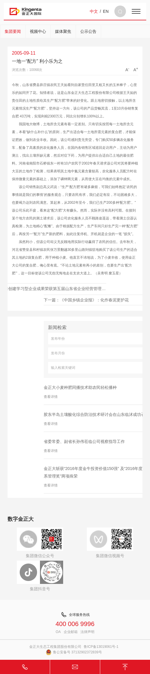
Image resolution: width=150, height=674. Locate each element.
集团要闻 (13, 31)
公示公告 (88, 31)
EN (106, 11)
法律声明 (87, 632)
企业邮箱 (71, 632)
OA (58, 632)
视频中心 (38, 31)
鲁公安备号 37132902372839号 (74, 652)
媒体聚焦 (63, 31)
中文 (94, 11)
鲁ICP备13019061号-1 (101, 647)
